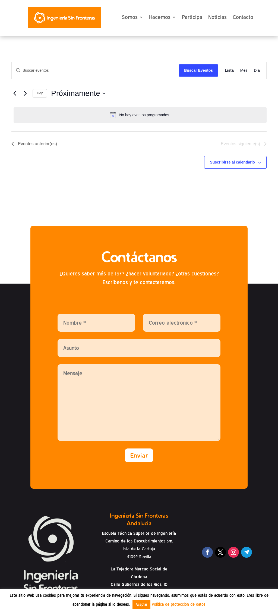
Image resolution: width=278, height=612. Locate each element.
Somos (130, 17)
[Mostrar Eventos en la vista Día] (257, 70)
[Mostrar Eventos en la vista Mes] (243, 70)
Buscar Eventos (198, 70)
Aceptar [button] (141, 604)
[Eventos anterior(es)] (14, 93)
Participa (192, 17)
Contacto (243, 17)
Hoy (40, 93)
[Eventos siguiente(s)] (25, 93)
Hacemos (159, 17)
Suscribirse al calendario (232, 162)
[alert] (140, 115)
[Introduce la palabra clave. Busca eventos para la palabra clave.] (95, 70)
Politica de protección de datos (179, 604)
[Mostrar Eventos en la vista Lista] (229, 70)
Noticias (217, 17)
